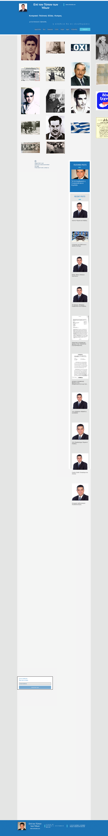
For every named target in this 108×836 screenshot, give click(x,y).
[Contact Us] (85, 29)
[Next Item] (86, 174)
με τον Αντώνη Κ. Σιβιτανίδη (37, 22)
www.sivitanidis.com (70, 4)
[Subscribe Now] (35, 687)
